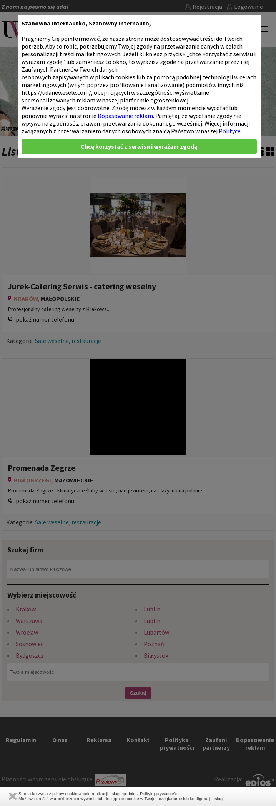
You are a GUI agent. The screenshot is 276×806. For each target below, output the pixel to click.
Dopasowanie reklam (125, 115)
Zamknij (13, 796)
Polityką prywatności (159, 793)
